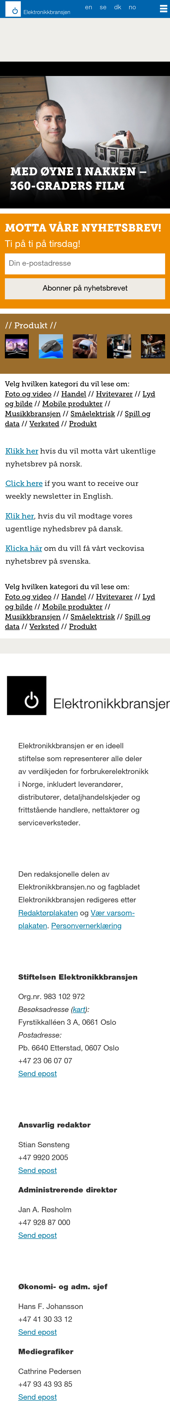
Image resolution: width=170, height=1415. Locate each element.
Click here (24, 483)
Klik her (19, 516)
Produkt (83, 423)
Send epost (37, 1074)
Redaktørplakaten (48, 913)
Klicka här (23, 548)
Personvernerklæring (86, 926)
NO (132, 8)
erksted (46, 423)
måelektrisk (95, 413)
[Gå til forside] (35, 9)
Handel (73, 394)
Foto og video (28, 394)
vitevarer (117, 394)
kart (79, 1010)
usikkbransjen (36, 413)
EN (88, 8)
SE (103, 8)
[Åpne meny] (163, 9)
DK (117, 8)
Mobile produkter (72, 403)
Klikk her (21, 451)
